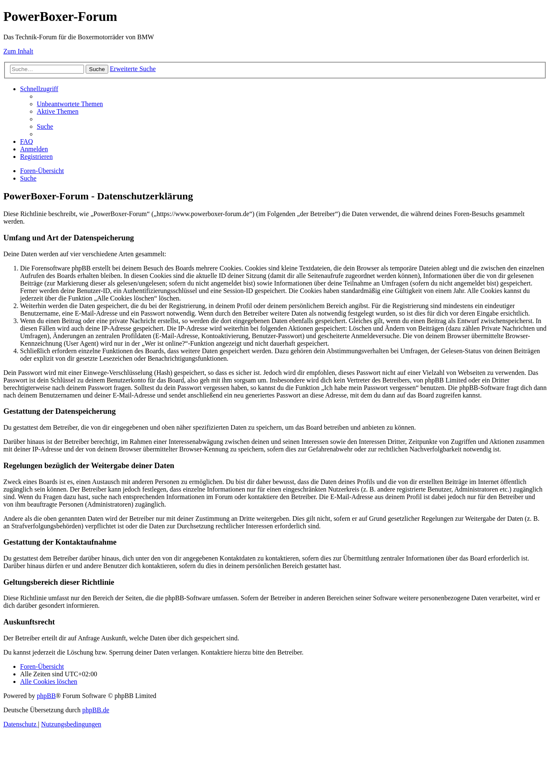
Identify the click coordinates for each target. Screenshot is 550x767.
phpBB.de (95, 709)
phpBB (46, 695)
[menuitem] (70, 103)
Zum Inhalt (18, 51)
